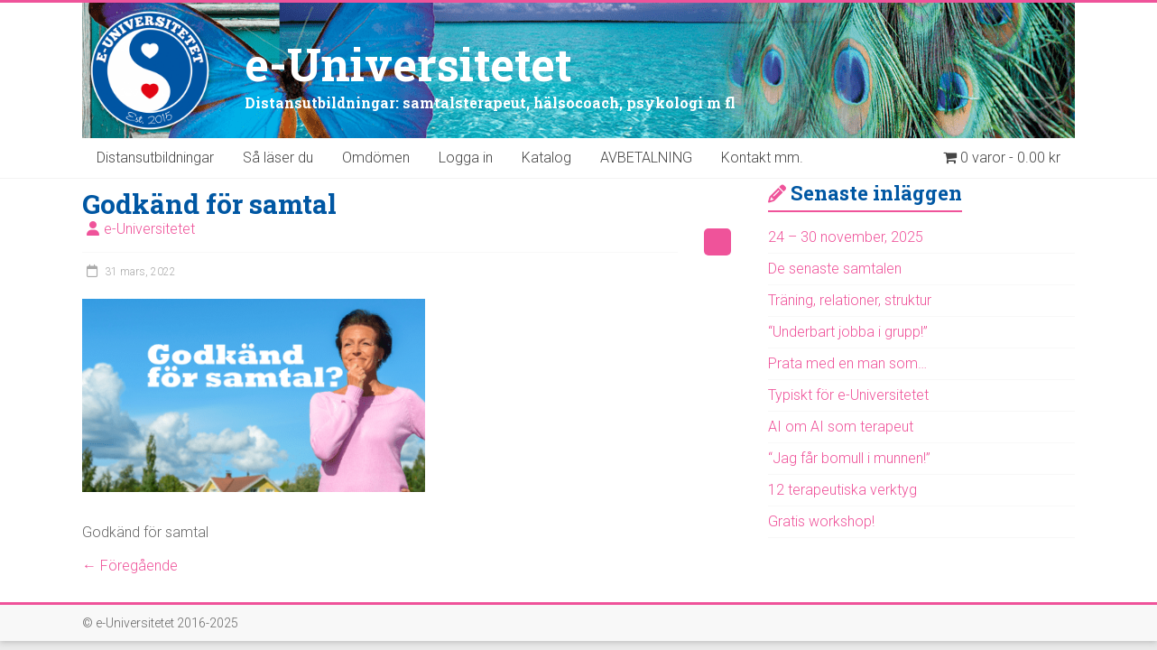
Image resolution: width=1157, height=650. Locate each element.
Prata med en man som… (847, 363)
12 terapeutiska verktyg (842, 489)
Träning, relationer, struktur (849, 300)
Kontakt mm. (762, 157)
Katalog (546, 157)
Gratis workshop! (821, 521)
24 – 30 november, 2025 (845, 237)
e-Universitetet (408, 64)
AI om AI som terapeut (840, 426)
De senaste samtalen (835, 268)
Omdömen (376, 157)
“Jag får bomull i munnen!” (849, 458)
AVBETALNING (646, 157)
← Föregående (130, 565)
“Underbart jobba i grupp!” (848, 331)
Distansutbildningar (155, 157)
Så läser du (278, 157)
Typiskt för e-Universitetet (848, 395)
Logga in (466, 157)
